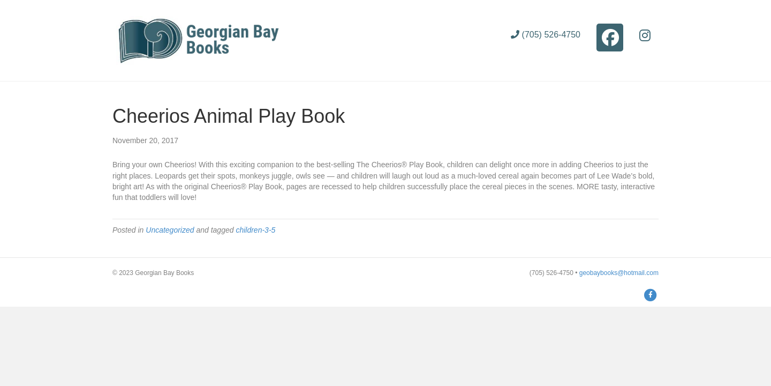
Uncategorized (170, 230)
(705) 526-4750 (545, 34)
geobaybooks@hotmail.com (619, 273)
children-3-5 (255, 230)
